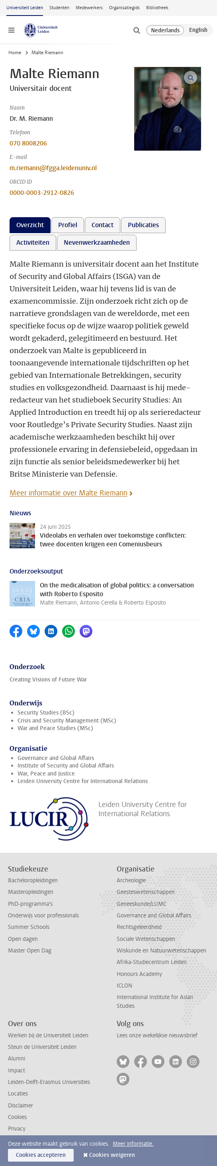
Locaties (18, 1093)
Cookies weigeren (112, 1155)
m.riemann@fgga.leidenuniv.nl (53, 168)
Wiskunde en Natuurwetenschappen (161, 950)
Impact (16, 1070)
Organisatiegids (124, 8)
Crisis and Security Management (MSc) (67, 720)
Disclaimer (20, 1105)
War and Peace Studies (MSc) (55, 728)
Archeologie (131, 880)
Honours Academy (139, 974)
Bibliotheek (157, 8)
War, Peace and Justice (46, 773)
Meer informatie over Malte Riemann (68, 493)
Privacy (16, 1129)
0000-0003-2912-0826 (42, 192)
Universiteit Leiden (24, 8)
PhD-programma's (30, 904)
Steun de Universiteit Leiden (42, 1047)
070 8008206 (28, 143)
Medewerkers (89, 8)
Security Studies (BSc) (46, 712)
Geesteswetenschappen (146, 892)
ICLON (124, 985)
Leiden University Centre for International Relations (83, 781)
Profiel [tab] (67, 225)
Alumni (16, 1058)
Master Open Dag (29, 950)
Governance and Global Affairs (56, 758)
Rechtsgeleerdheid (139, 927)
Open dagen (23, 939)
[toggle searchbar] (136, 30)
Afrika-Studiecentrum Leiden (152, 962)
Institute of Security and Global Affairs (66, 765)
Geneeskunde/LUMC (141, 904)
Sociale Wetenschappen (146, 939)
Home (14, 52)
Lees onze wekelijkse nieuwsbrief (157, 1035)
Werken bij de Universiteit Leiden (48, 1035)
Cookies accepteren (41, 1155)
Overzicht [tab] (30, 225)
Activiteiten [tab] (32, 242)
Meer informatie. (133, 1144)
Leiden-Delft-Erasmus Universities (49, 1082)
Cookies (17, 1117)
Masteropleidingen (30, 892)
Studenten (59, 8)
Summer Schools (28, 927)
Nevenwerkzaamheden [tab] (97, 242)
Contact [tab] (102, 225)
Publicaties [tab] (143, 225)
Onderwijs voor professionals (43, 915)
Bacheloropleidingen (33, 880)
